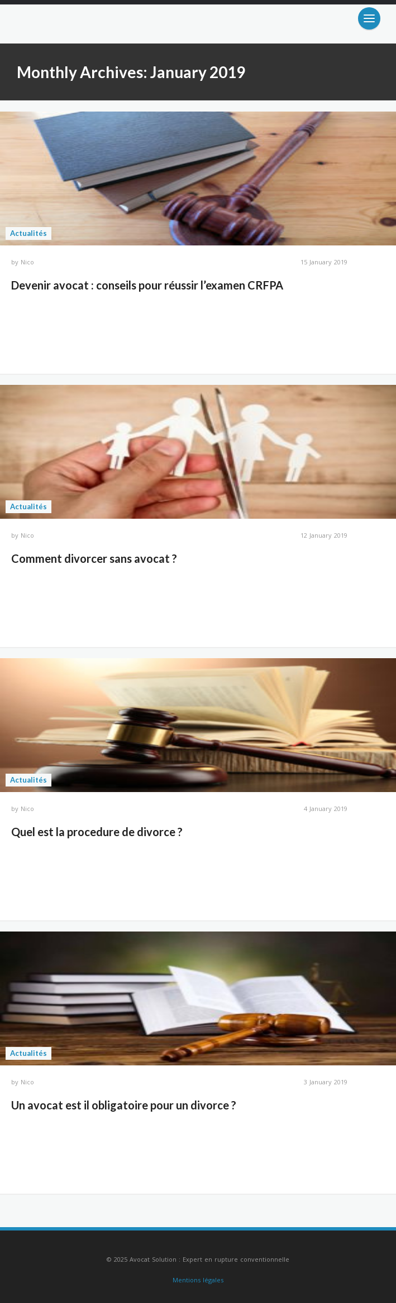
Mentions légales (198, 1280)
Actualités (28, 233)
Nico (27, 262)
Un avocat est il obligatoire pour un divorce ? (123, 1105)
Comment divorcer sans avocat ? (94, 558)
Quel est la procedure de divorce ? (97, 831)
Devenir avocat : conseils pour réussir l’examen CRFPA (147, 285)
